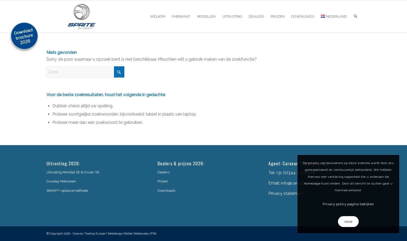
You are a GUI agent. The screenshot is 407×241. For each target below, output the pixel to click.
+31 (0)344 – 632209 (295, 172)
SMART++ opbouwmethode (67, 191)
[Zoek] (355, 16)
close (348, 221)
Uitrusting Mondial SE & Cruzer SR (72, 172)
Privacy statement (285, 193)
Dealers (163, 172)
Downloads (166, 191)
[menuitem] (157, 16)
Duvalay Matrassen (61, 181)
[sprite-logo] (81, 16)
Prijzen (163, 181)
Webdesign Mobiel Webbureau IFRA (131, 233)
